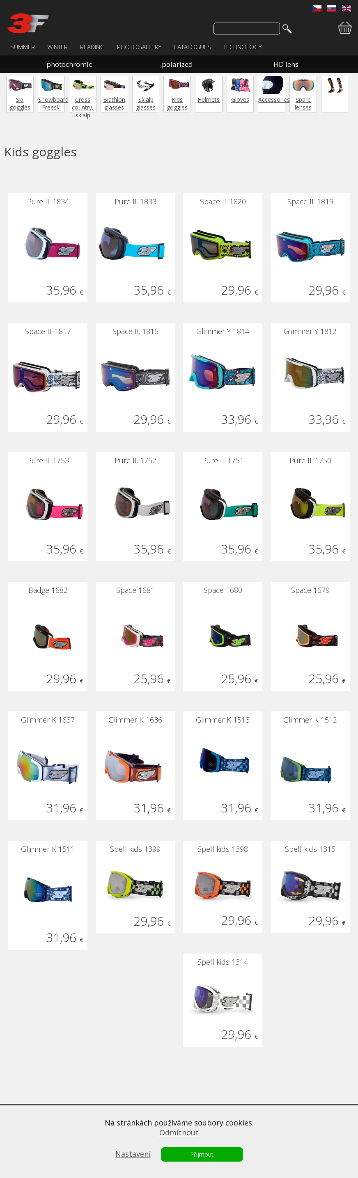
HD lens (285, 64)
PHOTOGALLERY (139, 47)
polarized (177, 64)
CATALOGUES (192, 47)
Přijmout (201, 1154)
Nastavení (133, 1154)
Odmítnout (179, 1132)
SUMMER (22, 47)
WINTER (57, 47)
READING (92, 47)
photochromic (69, 64)
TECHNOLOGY (242, 47)
